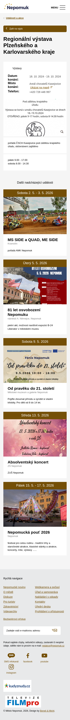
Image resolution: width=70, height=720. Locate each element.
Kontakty (40, 601)
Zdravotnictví (10, 606)
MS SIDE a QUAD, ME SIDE (33, 240)
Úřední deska (43, 606)
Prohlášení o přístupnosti (49, 611)
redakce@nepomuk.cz (53, 645)
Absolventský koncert (28, 462)
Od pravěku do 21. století (31, 388)
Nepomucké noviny (14, 587)
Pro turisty (9, 601)
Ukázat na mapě (39, 87)
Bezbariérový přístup (14, 619)
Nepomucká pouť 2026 (29, 532)
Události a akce (15, 18)
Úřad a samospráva (46, 592)
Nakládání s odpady (46, 596)
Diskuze (8, 596)
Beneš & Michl (47, 711)
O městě (8, 592)
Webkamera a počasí (47, 587)
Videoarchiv (10, 611)
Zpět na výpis (14, 28)
